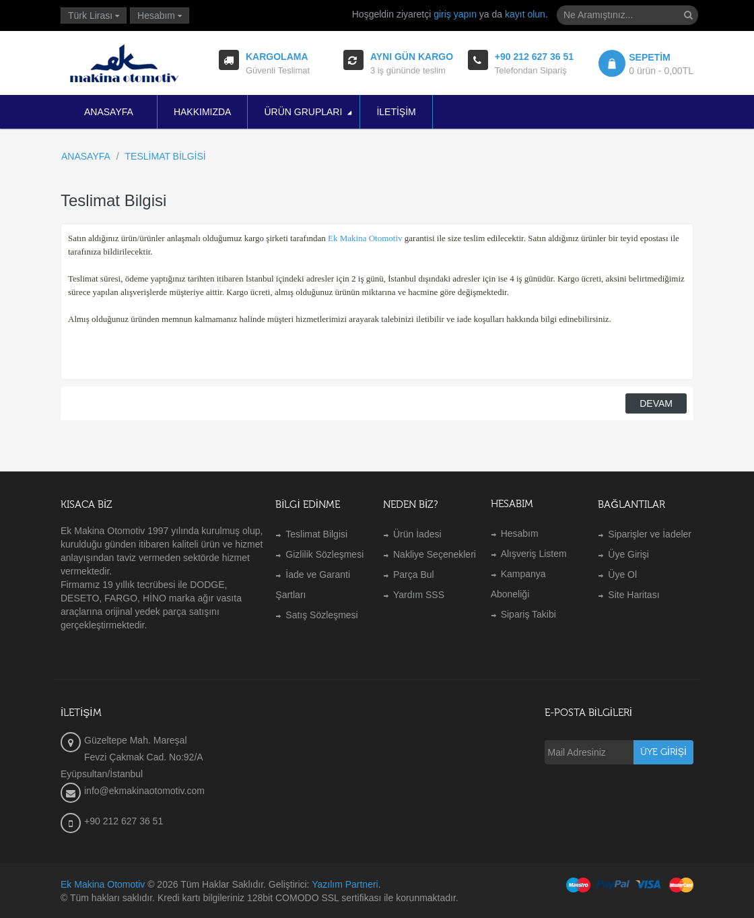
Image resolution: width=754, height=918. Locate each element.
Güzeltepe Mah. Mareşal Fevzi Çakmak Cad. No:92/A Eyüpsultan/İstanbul (132, 757)
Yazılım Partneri (345, 884)
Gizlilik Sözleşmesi (324, 554)
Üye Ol (622, 574)
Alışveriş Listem (534, 553)
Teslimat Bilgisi (316, 534)
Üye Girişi (628, 554)
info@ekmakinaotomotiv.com (144, 790)
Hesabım (520, 533)
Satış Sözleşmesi (321, 615)
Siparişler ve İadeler (649, 534)
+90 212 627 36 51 (123, 821)
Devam (656, 403)
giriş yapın (455, 14)
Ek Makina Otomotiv (103, 884)
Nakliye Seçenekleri (434, 554)
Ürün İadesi (417, 534)
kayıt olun (525, 14)
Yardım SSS (418, 594)
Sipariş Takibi (528, 614)
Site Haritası (633, 594)
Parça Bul (413, 574)
